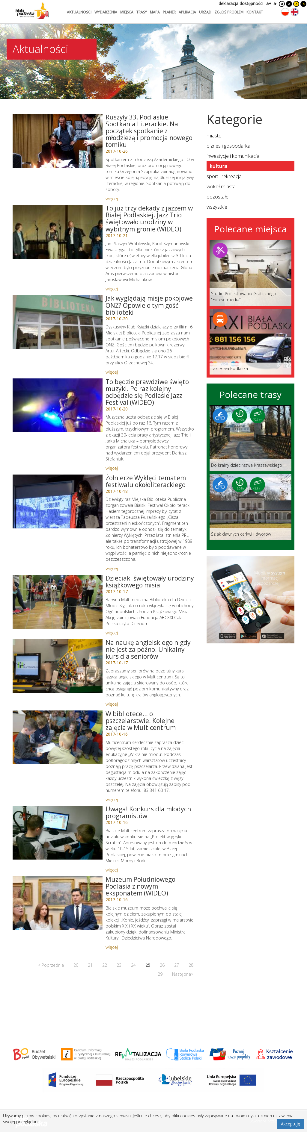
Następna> (182, 974)
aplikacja (187, 12)
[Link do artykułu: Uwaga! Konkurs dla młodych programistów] (58, 833)
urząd (205, 12)
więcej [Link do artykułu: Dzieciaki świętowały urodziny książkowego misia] (112, 633)
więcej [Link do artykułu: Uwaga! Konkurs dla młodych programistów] (112, 870)
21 (90, 965)
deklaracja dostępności (241, 3)
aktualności (79, 12)
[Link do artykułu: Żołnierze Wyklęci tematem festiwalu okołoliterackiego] (58, 501)
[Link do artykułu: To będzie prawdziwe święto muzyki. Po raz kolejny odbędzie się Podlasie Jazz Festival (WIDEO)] (58, 405)
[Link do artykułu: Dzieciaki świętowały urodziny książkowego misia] (58, 602)
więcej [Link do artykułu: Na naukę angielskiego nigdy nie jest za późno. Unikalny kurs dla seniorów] (112, 704)
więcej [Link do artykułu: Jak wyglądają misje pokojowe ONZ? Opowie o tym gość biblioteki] (112, 372)
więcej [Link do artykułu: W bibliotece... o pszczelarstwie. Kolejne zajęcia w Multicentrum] (112, 799)
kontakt (254, 12)
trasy (141, 12)
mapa (155, 12)
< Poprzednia (51, 965)
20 (75, 965)
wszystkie (217, 206)
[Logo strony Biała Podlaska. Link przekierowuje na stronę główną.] (32, 10)
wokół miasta (221, 186)
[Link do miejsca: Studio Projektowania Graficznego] (250, 273)
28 (191, 965)
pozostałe (217, 196)
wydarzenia (105, 12)
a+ (268, 3)
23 (119, 965)
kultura (218, 166)
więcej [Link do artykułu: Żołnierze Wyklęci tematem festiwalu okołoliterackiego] (112, 568)
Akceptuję (290, 1124)
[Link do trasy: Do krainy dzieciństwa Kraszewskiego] (250, 438)
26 (162, 965)
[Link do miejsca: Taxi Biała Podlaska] (250, 342)
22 (104, 965)
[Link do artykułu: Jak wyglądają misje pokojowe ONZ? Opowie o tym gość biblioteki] (58, 322)
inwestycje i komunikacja (233, 155)
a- (275, 3)
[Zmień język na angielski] (295, 12)
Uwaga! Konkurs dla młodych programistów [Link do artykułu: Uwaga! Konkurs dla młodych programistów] (148, 812)
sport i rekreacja (224, 176)
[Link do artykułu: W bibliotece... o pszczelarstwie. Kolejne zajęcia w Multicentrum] (58, 737)
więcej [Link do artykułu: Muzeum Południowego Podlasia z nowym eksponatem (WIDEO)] (112, 947)
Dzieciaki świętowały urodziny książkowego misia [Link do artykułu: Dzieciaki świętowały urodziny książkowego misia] (150, 581)
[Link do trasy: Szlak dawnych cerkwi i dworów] (250, 507)
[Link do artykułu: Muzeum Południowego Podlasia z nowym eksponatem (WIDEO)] (58, 903)
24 (133, 965)
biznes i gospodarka (228, 145)
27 (176, 965)
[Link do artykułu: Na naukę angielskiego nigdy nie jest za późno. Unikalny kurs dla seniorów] (58, 666)
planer (169, 12)
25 (147, 965)
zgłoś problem (228, 12)
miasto (214, 135)
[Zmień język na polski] (285, 12)
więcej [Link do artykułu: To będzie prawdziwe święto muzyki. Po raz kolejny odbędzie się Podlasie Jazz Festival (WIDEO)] (112, 468)
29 (160, 974)
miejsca (126, 12)
